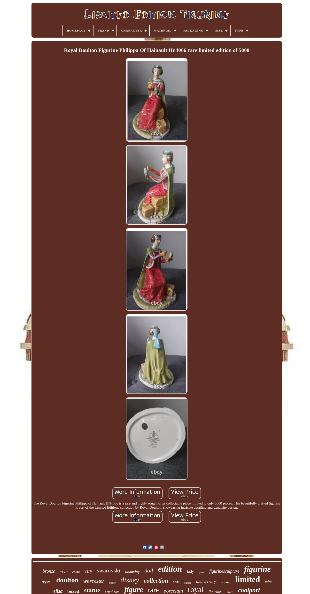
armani (225, 582)
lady (190, 571)
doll (148, 571)
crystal (46, 582)
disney (129, 580)
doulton (67, 580)
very (88, 571)
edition (170, 569)
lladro (112, 582)
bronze (49, 571)
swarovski (108, 570)
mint (268, 582)
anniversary (206, 581)
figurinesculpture (224, 571)
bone (176, 582)
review (64, 572)
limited (247, 579)
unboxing (132, 572)
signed (187, 582)
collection (156, 580)
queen (202, 572)
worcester (93, 581)
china (76, 572)
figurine (257, 569)
